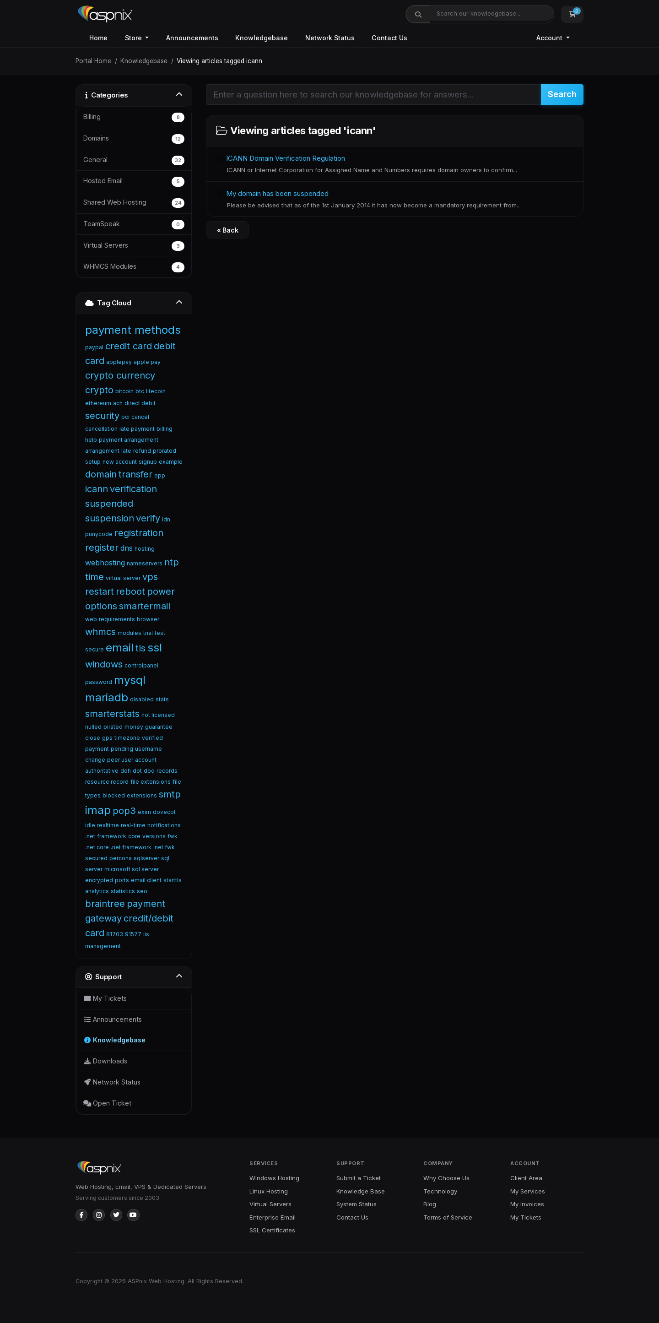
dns (126, 548)
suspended (109, 503)
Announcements (192, 38)
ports (122, 880)
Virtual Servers (270, 1204)
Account (550, 38)
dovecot (164, 811)
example (171, 461)
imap (98, 810)
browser (148, 619)
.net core (97, 847)
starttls (172, 880)
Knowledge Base (360, 1191)
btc (139, 391)
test (160, 632)
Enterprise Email (272, 1217)
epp (159, 475)
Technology (440, 1191)
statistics (123, 891)
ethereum (98, 403)
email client (146, 880)
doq (149, 770)
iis (146, 934)
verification (133, 488)
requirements (117, 619)
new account (120, 461)
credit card (128, 346)
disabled (142, 699)
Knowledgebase (261, 38)
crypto (99, 390)
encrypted (99, 880)
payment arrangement (128, 439)
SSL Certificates (272, 1230)
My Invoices (527, 1204)
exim (144, 811)
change (95, 759)
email (120, 647)
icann (96, 488)
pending (122, 748)
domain (101, 474)
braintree (105, 903)
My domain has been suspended (395, 199)
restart (99, 591)
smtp (170, 794)
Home (98, 38)
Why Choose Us (446, 1178)
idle (90, 825)
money (133, 726)
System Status (356, 1204)
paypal (94, 347)
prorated (164, 450)
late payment (137, 428)
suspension (109, 518)
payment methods (133, 329)
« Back (227, 230)
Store (134, 38)
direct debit (140, 403)
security (102, 415)
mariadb (106, 697)
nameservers (144, 563)
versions (154, 836)
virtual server (123, 578)
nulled (93, 726)
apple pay (147, 361)
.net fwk (164, 847)
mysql (130, 680)
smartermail (144, 606)
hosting (145, 548)
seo (142, 891)
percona (120, 858)
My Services (527, 1191)
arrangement (102, 450)
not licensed (158, 714)
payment (97, 748)
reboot (130, 591)
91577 (133, 934)
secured (96, 858)
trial (148, 632)
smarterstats (112, 713)
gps (107, 737)
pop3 (124, 810)
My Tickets (525, 1217)
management (103, 946)
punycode (99, 534)
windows (104, 664)
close (92, 737)
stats (162, 699)
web (91, 619)
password (98, 681)
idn (166, 519)
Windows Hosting (274, 1178)
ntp (171, 562)
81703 (114, 934)
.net (90, 836)
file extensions (150, 781)
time (94, 576)
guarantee (159, 726)
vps (150, 576)
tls (140, 648)
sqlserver (146, 858)
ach (118, 403)
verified (152, 737)
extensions (142, 795)
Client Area (526, 1178)
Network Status (330, 38)
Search (562, 94)
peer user (120, 759)
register (102, 547)
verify (148, 518)
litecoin (156, 391)
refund (142, 450)
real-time (133, 825)
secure (94, 649)
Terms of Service (447, 1217)
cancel (140, 416)
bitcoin (124, 391)
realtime (108, 825)
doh (125, 770)
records (167, 770)
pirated (113, 726)
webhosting (105, 562)
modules (129, 632)
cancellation (101, 428)
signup (148, 461)
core (134, 836)
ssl (154, 647)
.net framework (131, 847)
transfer (135, 474)
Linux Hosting (268, 1191)
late (126, 450)
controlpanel (141, 665)
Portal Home (93, 61)
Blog (429, 1204)
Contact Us (389, 38)
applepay (119, 361)
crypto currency (120, 375)
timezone (127, 737)
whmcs (100, 631)
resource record (107, 781)
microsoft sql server (131, 869)
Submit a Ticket (358, 1178)
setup (93, 461)
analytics (97, 891)
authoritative (102, 770)
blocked (114, 795)
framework (111, 836)
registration (138, 532)
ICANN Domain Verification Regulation (395, 164)
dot (137, 770)
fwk (172, 836)
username (148, 748)
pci (125, 416)
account (146, 759)
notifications (164, 825)
